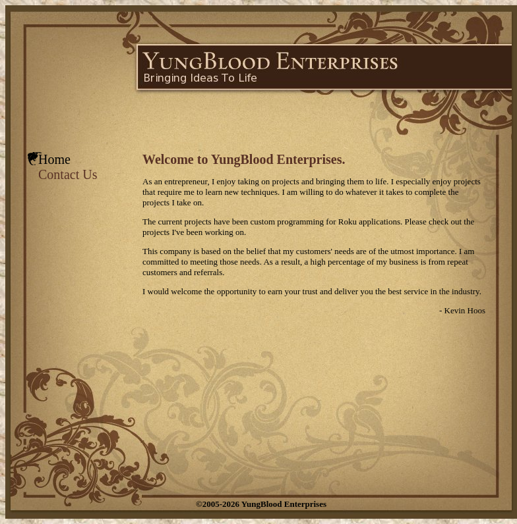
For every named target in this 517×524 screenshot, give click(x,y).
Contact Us (67, 174)
